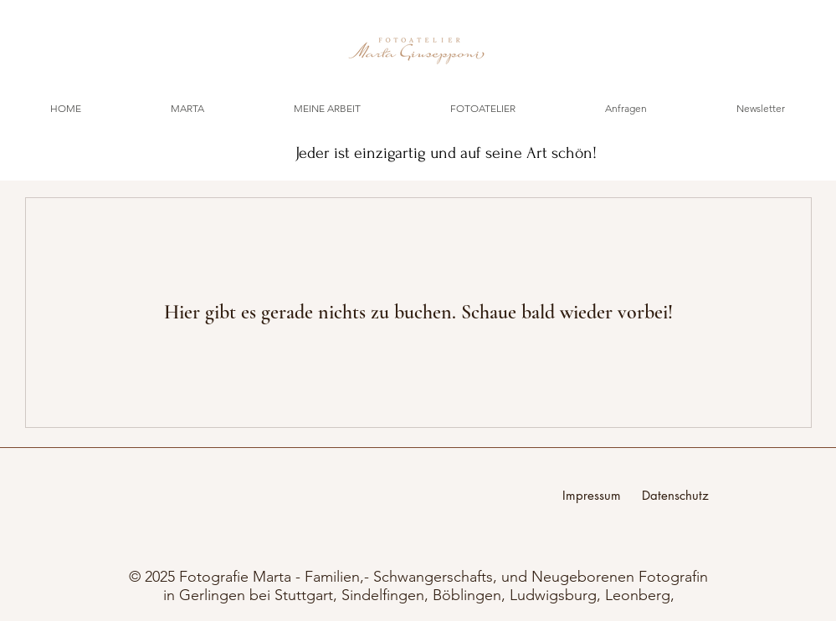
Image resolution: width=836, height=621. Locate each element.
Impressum (602, 495)
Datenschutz (675, 495)
